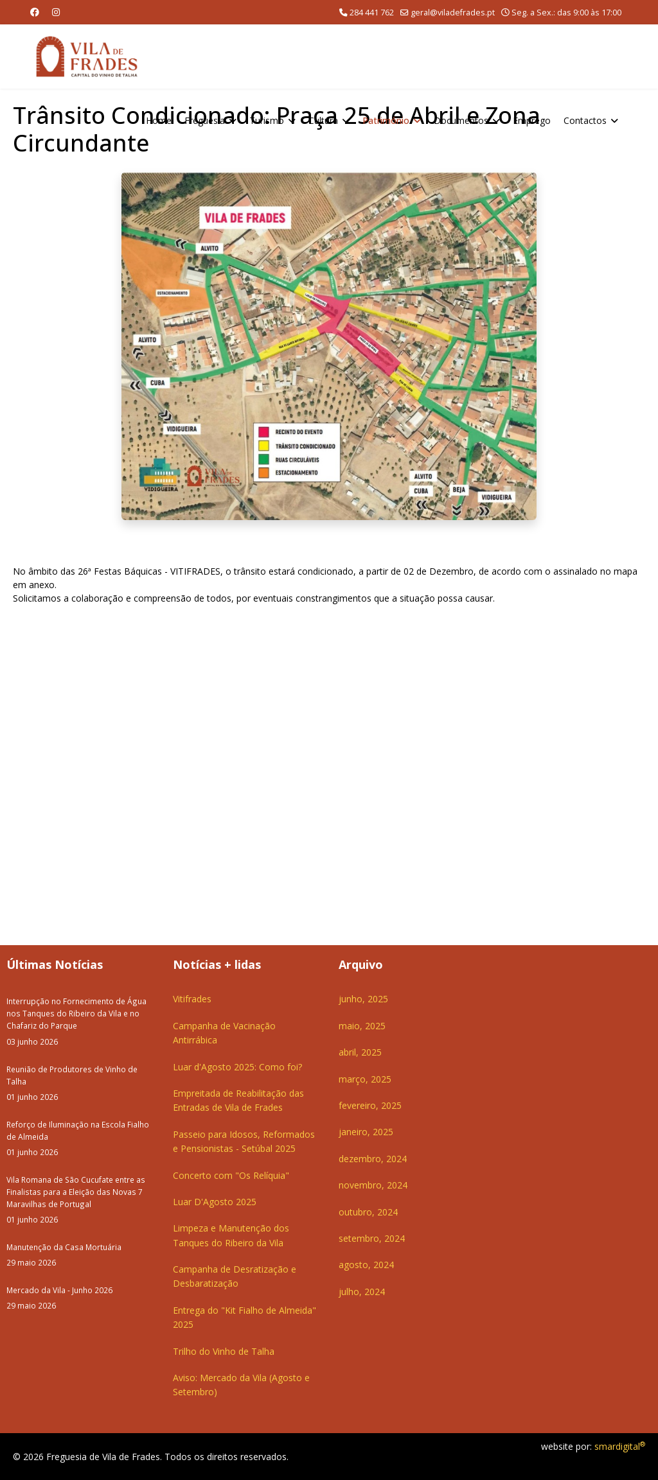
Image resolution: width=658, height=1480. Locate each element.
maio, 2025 (362, 1026)
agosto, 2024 (366, 1264)
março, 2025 (365, 1079)
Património (385, 120)
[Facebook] (34, 12)
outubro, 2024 (368, 1212)
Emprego (532, 120)
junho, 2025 (363, 999)
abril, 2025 (360, 1052)
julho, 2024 (362, 1291)
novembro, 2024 (373, 1185)
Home (159, 120)
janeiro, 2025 (366, 1132)
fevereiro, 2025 (370, 1105)
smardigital (619, 1446)
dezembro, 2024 (373, 1159)
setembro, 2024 (372, 1238)
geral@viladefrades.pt (453, 12)
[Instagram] (56, 12)
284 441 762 (372, 12)
